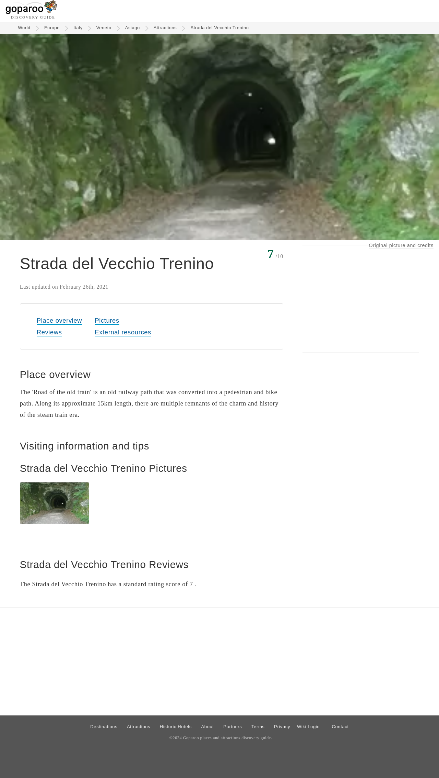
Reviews (49, 332)
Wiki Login (308, 726)
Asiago (132, 27)
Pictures (107, 320)
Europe (52, 27)
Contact (340, 726)
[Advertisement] (360, 299)
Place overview (59, 320)
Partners (232, 726)
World (24, 27)
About (207, 726)
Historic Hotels (176, 726)
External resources (123, 332)
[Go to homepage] (31, 12)
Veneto (103, 27)
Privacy (282, 726)
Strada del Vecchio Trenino (219, 27)
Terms (258, 726)
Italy (78, 27)
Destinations (103, 726)
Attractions (165, 27)
